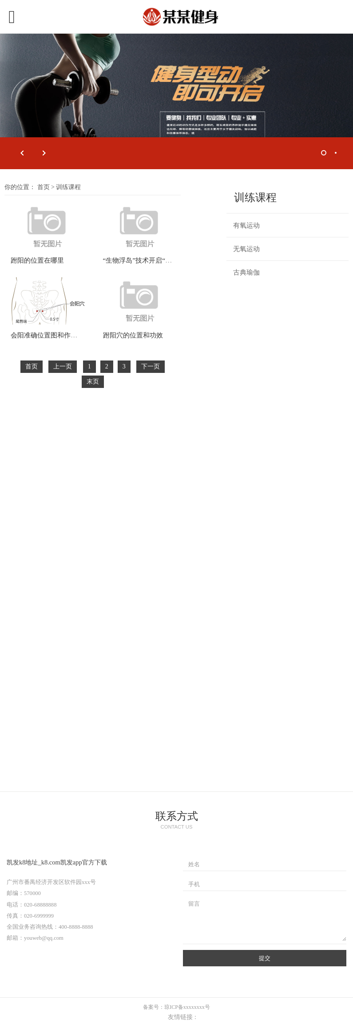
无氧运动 (246, 248)
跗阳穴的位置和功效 (133, 335)
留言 (194, 904)
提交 (264, 958)
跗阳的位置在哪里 (37, 260)
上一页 (62, 366)
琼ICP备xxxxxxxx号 (187, 1007)
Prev (22, 153)
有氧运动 (246, 225)
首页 (43, 187)
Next (44, 153)
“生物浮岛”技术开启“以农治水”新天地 (159, 260)
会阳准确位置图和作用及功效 (54, 335)
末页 (93, 381)
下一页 (150, 366)
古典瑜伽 (246, 272)
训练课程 (68, 187)
